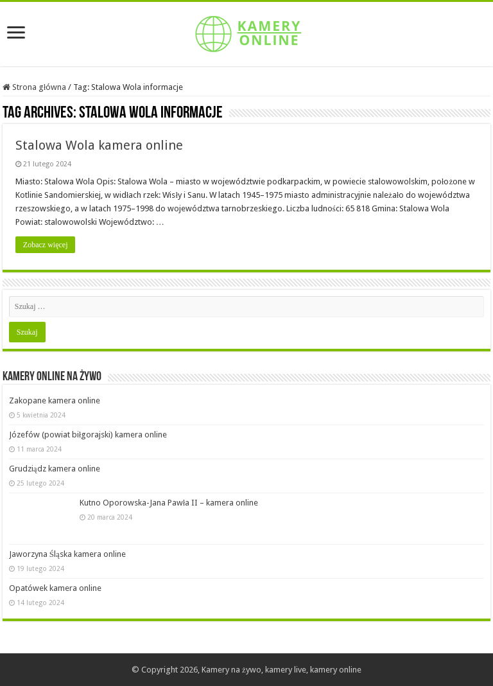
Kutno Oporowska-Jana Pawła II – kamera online (169, 502)
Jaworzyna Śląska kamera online (67, 554)
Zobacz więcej (45, 244)
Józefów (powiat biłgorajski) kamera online (88, 434)
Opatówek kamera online (55, 588)
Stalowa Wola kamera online (99, 145)
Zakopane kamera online (54, 400)
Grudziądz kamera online (54, 468)
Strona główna (35, 87)
